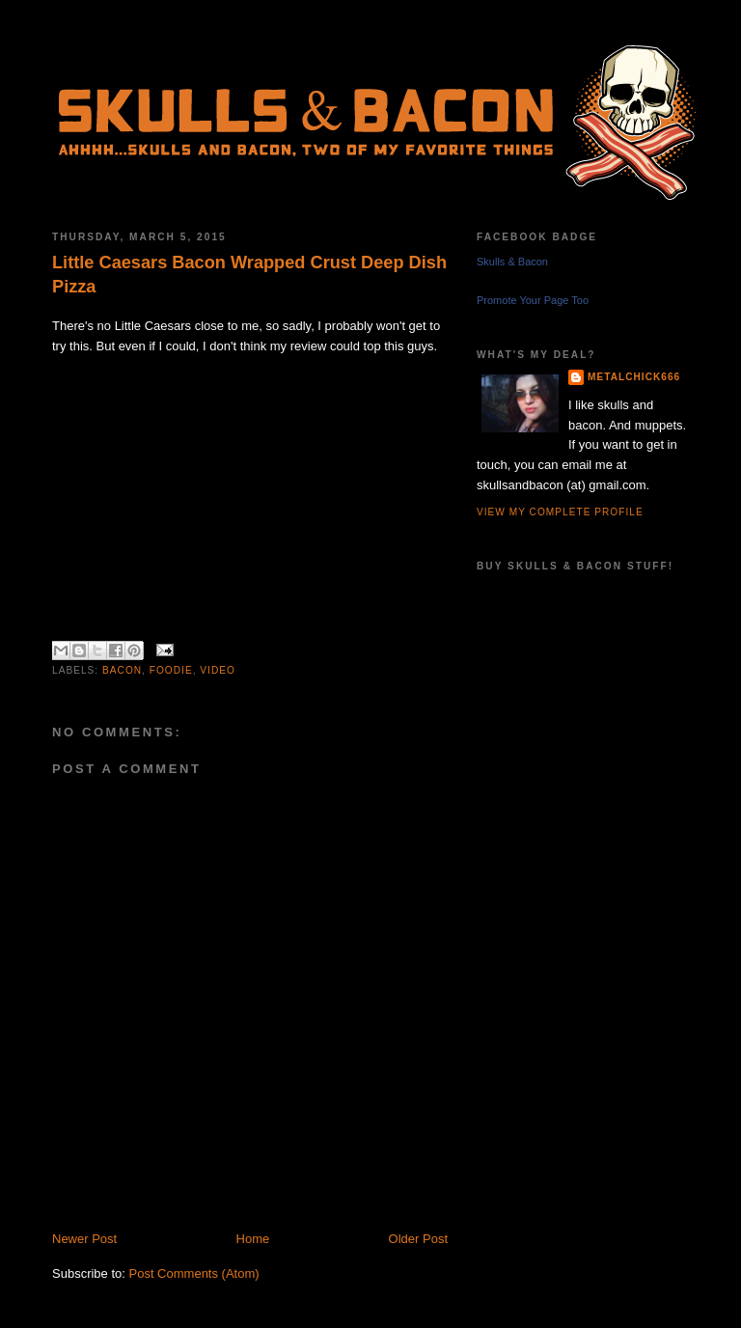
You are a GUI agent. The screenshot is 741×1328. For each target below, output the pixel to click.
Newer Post (84, 1238)
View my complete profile (560, 512)
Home (253, 1238)
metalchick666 (634, 377)
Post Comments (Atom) (194, 1273)
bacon (122, 670)
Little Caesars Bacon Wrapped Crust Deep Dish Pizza (249, 274)
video (217, 670)
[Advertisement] (278, 1209)
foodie (171, 670)
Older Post (418, 1238)
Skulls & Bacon (512, 261)
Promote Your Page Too (533, 300)
